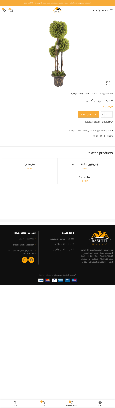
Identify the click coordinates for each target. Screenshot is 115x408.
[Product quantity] (106, 114)
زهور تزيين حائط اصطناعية (85, 164)
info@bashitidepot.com (23, 245)
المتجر (94, 93)
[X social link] (101, 136)
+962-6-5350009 (26, 239)
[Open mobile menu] (103, 10)
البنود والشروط (59, 244)
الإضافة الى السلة (88, 114)
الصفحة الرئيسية (106, 93)
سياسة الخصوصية (57, 239)
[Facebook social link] (104, 136)
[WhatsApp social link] (94, 136)
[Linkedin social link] (97, 136)
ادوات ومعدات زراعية (80, 93)
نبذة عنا (71, 238)
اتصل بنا (71, 244)
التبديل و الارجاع (59, 249)
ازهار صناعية (30, 164)
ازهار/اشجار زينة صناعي (97, 131)
